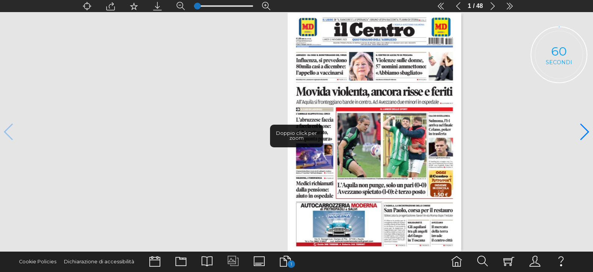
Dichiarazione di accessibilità (99, 261)
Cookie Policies (37, 261)
